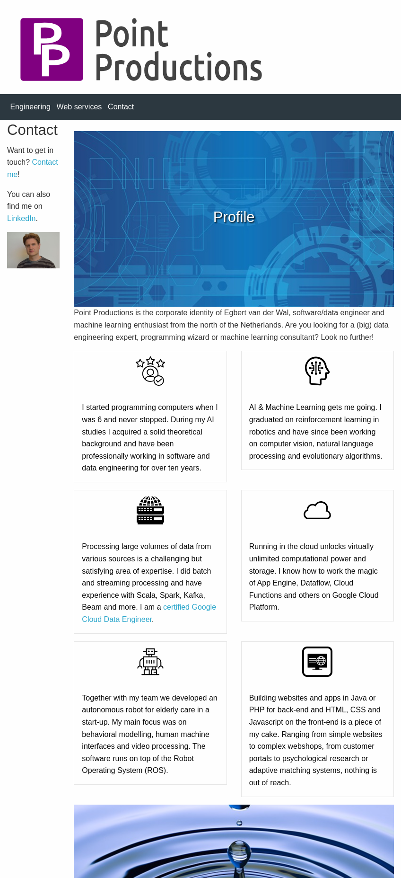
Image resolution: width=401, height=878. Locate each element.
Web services (79, 107)
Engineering (30, 107)
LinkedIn (21, 218)
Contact (121, 107)
